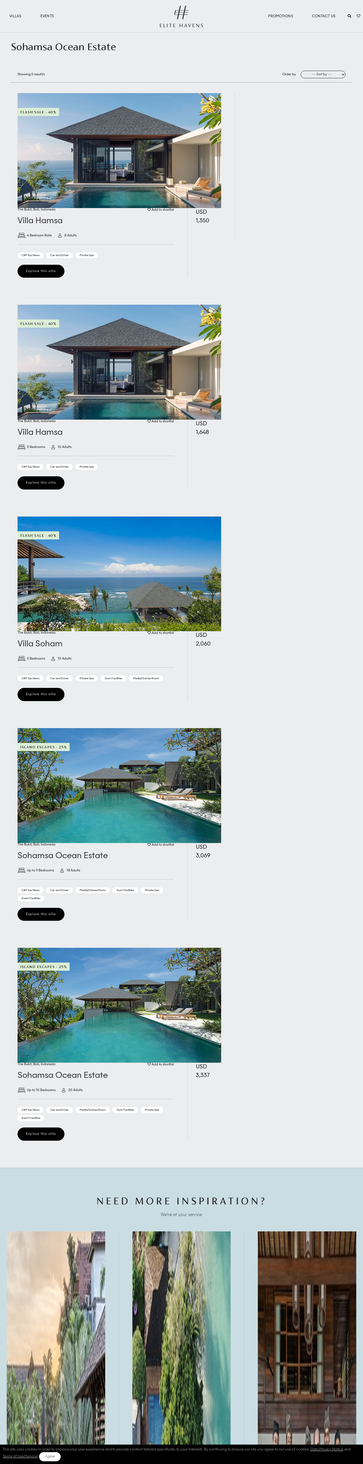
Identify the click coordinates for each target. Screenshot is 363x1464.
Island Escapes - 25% (43, 747)
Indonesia (48, 209)
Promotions (280, 16)
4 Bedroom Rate (35, 235)
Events (47, 16)
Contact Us (324, 16)
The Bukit (25, 209)
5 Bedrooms (31, 447)
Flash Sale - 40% (38, 112)
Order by (289, 74)
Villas (15, 16)
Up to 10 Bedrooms (37, 1090)
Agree (50, 1456)
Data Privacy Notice (326, 1449)
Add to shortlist (161, 210)
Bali (36, 209)
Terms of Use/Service (20, 1456)
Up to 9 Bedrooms (36, 870)
